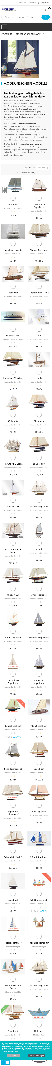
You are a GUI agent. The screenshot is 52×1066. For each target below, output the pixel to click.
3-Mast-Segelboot (39, 857)
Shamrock (39, 421)
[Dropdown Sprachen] (22, 3)
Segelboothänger (13, 942)
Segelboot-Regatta (13, 250)
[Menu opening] (4, 27)
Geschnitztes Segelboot (13, 682)
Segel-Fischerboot (13, 769)
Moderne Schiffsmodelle (13, 208)
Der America (13, 204)
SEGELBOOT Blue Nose (13, 551)
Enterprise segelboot (39, 637)
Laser (38, 335)
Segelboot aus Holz (39, 292)
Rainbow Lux (13, 595)
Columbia (13, 421)
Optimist (39, 549)
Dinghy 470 (13, 506)
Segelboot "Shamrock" (13, 813)
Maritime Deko (39, 1035)
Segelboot (39, 769)
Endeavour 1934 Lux (13, 378)
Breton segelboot (13, 637)
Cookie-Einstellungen (36, 1056)
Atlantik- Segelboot (39, 250)
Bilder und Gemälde (13, 992)
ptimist (39, 378)
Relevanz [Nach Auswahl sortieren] (43, 167)
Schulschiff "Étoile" (13, 857)
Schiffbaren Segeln (39, 900)
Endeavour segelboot (39, 682)
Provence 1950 (13, 335)
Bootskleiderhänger (39, 942)
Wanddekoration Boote (13, 987)
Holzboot (39, 1031)
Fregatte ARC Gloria (12, 463)
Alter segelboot (38, 595)
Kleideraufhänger (13, 947)
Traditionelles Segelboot (39, 206)
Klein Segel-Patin (39, 726)
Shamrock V (39, 463)
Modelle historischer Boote (13, 339)
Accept (13, 1056)
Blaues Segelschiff (13, 726)
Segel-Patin (13, 292)
